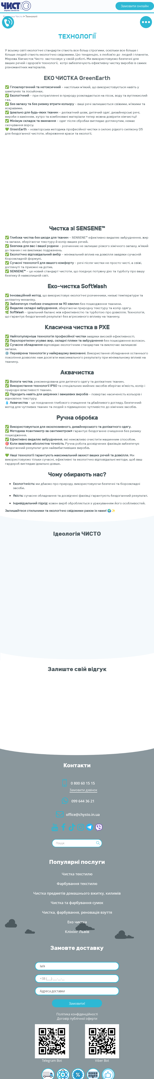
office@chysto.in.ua (77, 814)
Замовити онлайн (135, 6)
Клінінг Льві (77, 931)
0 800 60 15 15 (77, 783)
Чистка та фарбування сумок (77, 902)
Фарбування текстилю (77, 883)
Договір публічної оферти (77, 1018)
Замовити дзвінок (83, 790)
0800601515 (8, 22)
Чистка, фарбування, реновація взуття (77, 912)
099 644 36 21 (77, 801)
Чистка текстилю (77, 874)
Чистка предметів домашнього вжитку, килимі (77, 893)
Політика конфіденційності (77, 1014)
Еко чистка (77, 922)
